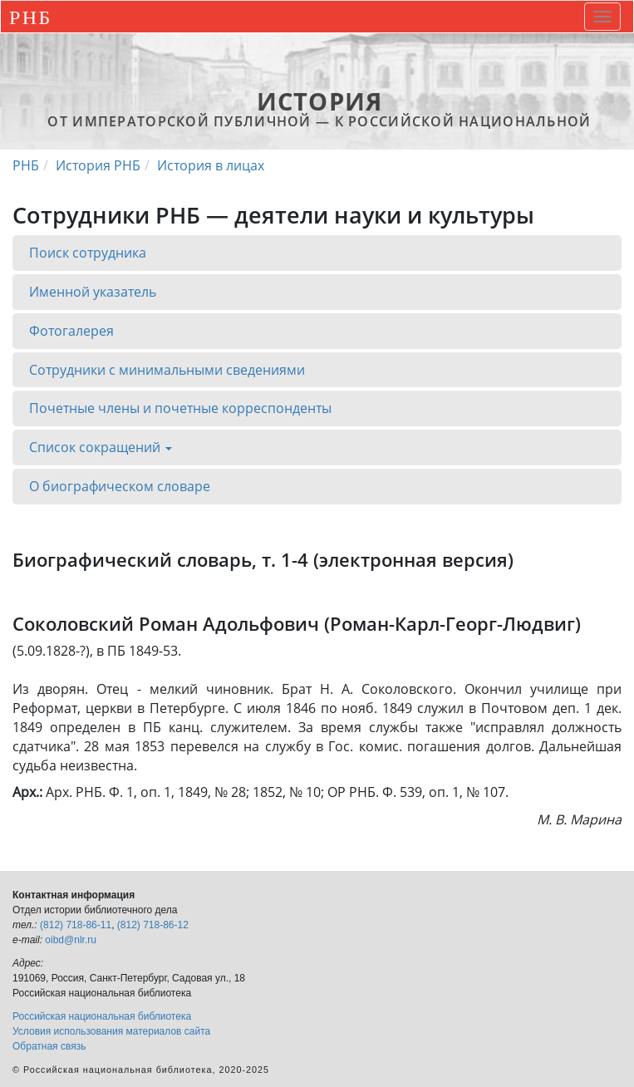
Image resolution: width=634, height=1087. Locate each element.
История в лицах (210, 165)
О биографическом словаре (119, 486)
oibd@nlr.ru (70, 940)
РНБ (30, 17)
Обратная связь (49, 1046)
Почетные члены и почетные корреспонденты (180, 409)
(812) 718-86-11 (75, 925)
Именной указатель (92, 292)
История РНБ (98, 165)
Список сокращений (100, 452)
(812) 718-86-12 (153, 925)
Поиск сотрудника (87, 252)
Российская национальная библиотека (101, 1016)
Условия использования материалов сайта (111, 1031)
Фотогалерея (71, 331)
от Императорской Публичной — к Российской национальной (319, 113)
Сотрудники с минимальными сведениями (167, 370)
